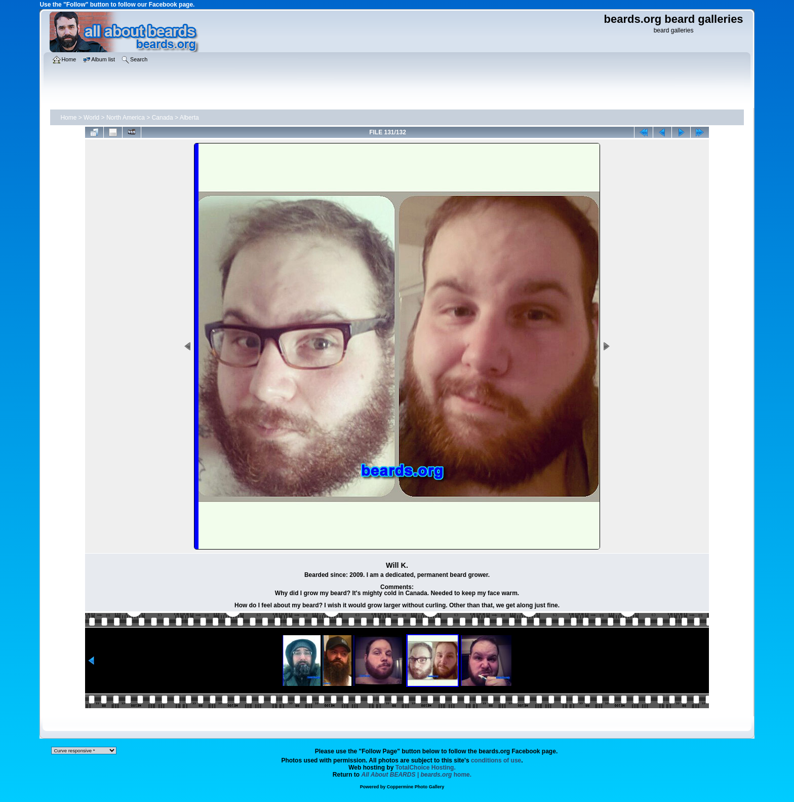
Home (68, 117)
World (91, 117)
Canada (162, 117)
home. (417, 774)
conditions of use (496, 760)
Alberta (189, 117)
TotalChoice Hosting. (425, 767)
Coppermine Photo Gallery (416, 786)
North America (125, 117)
